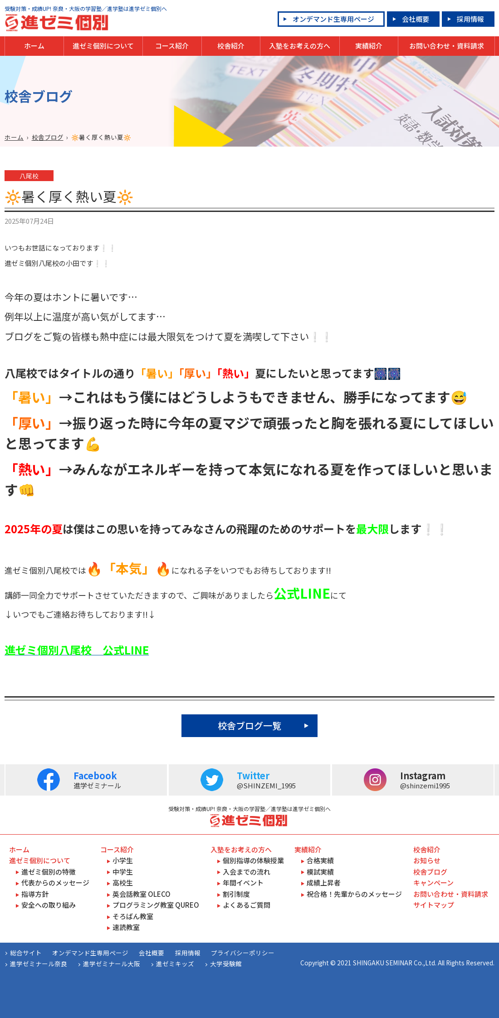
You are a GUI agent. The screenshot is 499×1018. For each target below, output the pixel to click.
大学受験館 (226, 963)
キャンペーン (433, 882)
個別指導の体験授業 (253, 860)
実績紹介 (368, 45)
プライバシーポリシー (242, 952)
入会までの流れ (246, 871)
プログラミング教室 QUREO (156, 905)
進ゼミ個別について (103, 45)
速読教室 (126, 927)
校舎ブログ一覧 (249, 725)
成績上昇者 (324, 882)
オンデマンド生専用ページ (333, 19)
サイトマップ (433, 905)
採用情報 (470, 19)
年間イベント (243, 882)
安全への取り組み (48, 905)
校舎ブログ (48, 137)
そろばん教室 (133, 916)
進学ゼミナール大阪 (111, 963)
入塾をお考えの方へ (299, 45)
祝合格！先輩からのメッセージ (354, 894)
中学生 (123, 871)
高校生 (123, 882)
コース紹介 (172, 45)
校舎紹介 (231, 45)
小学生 (123, 860)
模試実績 (320, 871)
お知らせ (426, 860)
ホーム (34, 45)
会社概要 (415, 19)
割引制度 (236, 894)
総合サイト (26, 952)
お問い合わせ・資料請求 (446, 45)
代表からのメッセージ (55, 882)
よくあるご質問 (246, 905)
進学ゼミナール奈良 (38, 963)
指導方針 (35, 894)
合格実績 (320, 860)
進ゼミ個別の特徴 (48, 871)
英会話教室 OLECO (142, 894)
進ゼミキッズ (175, 963)
